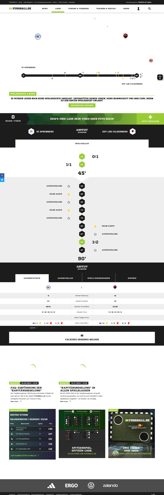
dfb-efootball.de (28, 2)
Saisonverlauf (65, 278)
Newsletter (72, 2)
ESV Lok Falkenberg (126, 46)
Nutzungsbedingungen (37, 489)
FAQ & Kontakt (63, 2)
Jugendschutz (50, 489)
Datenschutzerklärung (23, 489)
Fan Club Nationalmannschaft (43, 2)
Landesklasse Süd (82, 19)
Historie (132, 278)
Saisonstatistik (32, 278)
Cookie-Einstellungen (76, 489)
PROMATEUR (13, 2)
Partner (55, 2)
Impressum (12, 489)
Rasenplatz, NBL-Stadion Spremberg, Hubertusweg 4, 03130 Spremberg (82, 26)
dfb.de (20, 2)
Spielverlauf (82, 143)
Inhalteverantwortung (62, 489)
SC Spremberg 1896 (38, 46)
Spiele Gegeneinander (98, 278)
